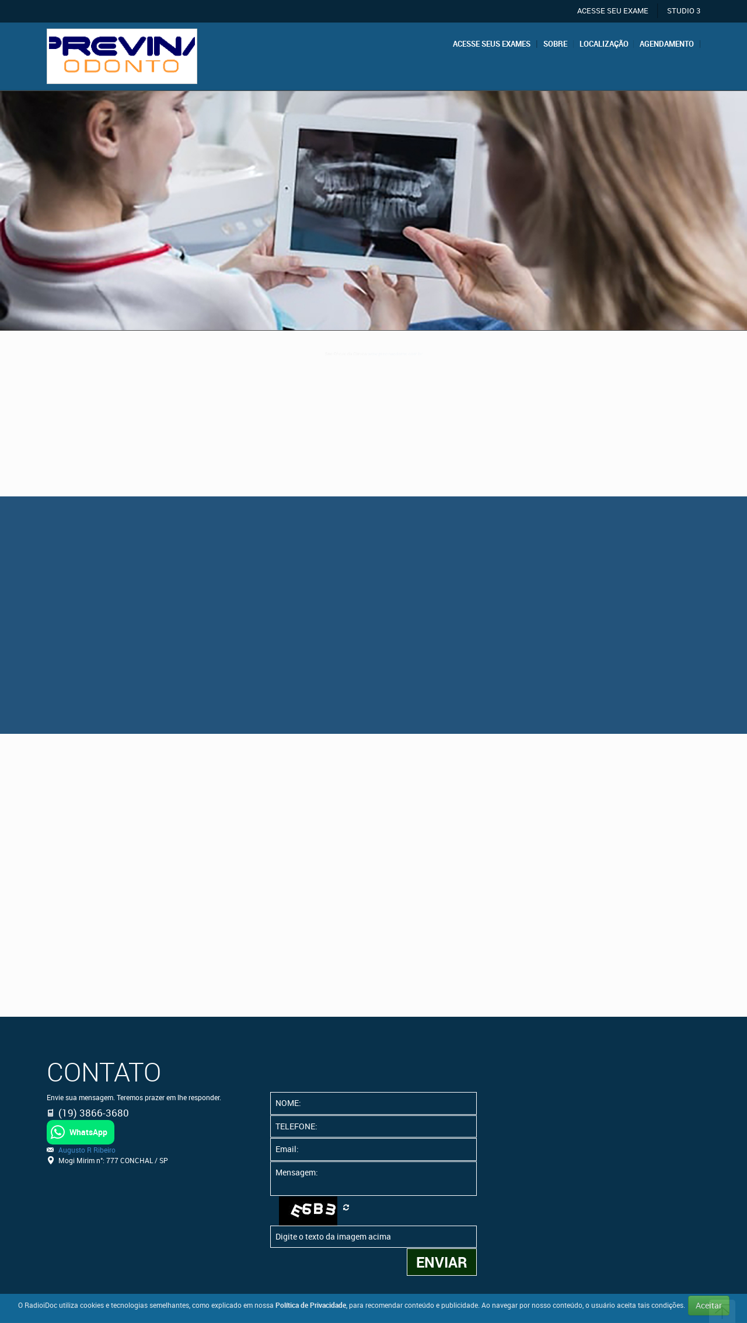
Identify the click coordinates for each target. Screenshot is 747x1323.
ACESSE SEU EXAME (612, 11)
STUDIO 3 (683, 11)
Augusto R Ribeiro (87, 1149)
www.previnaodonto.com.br (415, 357)
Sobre (555, 44)
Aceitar (709, 1305)
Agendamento (667, 44)
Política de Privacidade (310, 1305)
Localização (604, 44)
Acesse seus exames (491, 44)
